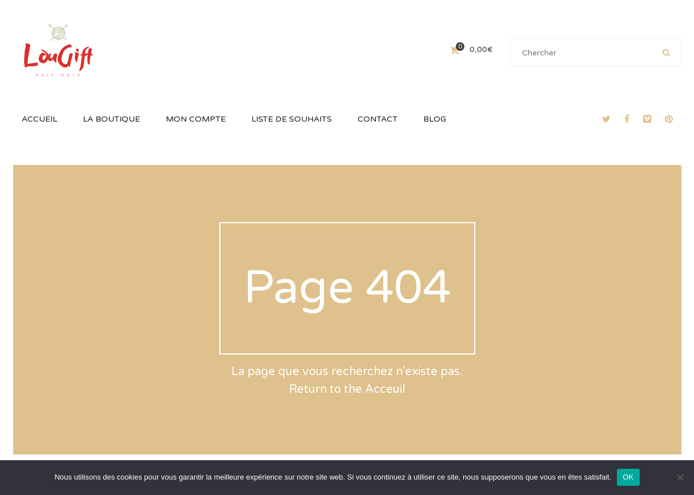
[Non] (679, 477)
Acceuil (385, 389)
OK (628, 477)
